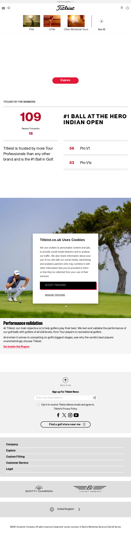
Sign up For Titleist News (65, 392)
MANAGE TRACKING (55, 295)
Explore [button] (65, 80)
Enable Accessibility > (64, 2)
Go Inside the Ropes (16, 347)
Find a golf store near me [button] (67, 424)
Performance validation (22, 323)
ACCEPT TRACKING (55, 285)
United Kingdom (65, 509)
